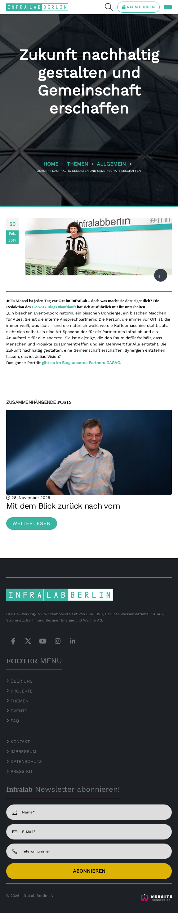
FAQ (15, 720)
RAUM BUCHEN (141, 7)
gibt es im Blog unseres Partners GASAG (81, 362)
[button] (108, 7)
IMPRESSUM (23, 751)
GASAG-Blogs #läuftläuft (54, 307)
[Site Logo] (37, 7)
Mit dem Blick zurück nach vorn (63, 505)
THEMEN (20, 700)
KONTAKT (20, 741)
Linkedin (72, 641)
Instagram (57, 641)
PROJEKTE (21, 690)
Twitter (28, 641)
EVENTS (19, 710)
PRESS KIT (22, 771)
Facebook (159, 276)
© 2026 (12, 895)
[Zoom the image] (156, 896)
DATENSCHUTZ (26, 761)
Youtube (43, 641)
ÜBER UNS (22, 681)
